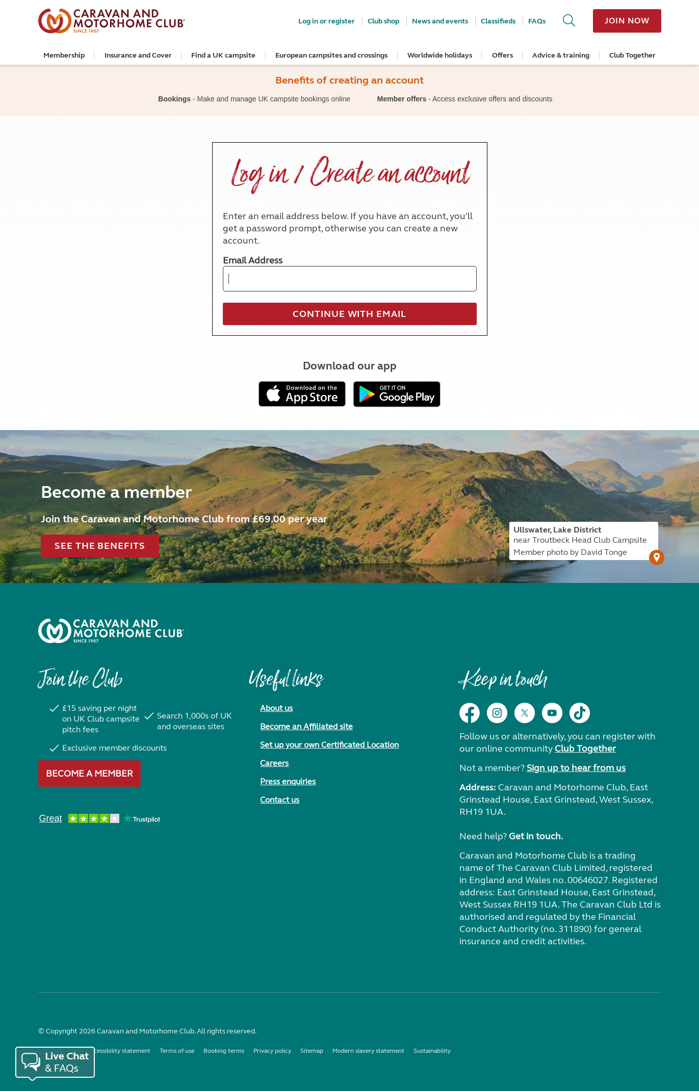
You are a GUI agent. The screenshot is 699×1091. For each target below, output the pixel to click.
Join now (627, 20)
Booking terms (223, 1050)
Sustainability (432, 1050)
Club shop (383, 21)
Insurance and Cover (138, 55)
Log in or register (326, 21)
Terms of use (177, 1050)
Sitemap (311, 1050)
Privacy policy (272, 1050)
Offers (502, 55)
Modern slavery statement (368, 1050)
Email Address (252, 260)
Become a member (89, 773)
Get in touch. (536, 836)
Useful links (285, 684)
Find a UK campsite (223, 55)
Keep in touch (503, 684)
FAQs (537, 21)
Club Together (632, 55)
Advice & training (560, 55)
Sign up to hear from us (576, 768)
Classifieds (498, 21)
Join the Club (80, 684)
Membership (64, 55)
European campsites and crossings (331, 55)
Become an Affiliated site (306, 726)
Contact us (279, 800)
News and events (440, 21)
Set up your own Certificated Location (329, 745)
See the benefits (100, 545)
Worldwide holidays (439, 55)
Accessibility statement (118, 1050)
